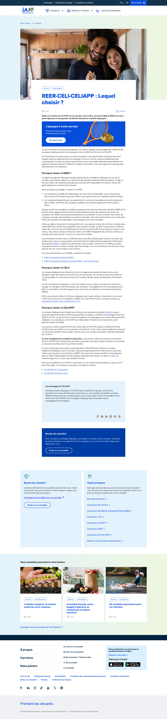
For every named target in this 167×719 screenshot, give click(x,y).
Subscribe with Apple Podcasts (111, 416)
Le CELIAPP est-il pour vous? (56, 373)
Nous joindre (29, 665)
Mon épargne (57, 88)
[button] (121, 3)
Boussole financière (97, 499)
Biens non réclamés (28, 680)
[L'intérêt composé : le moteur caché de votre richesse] (40, 580)
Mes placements (40, 599)
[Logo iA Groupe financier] (28, 13)
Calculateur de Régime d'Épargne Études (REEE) (109, 511)
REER (79, 177)
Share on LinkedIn (106, 416)
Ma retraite (124, 599)
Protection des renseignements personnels (88, 676)
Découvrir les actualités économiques (105, 540)
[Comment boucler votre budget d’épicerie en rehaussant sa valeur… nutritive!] (83, 580)
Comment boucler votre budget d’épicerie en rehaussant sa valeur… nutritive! (80, 608)
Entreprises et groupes (63, 3)
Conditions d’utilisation (119, 676)
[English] (127, 3)
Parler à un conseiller (59, 450)
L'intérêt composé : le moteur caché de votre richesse (40, 605)
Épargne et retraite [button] (80, 11)
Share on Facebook (98, 416)
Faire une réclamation (73, 652)
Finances (38, 23)
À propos (26, 649)
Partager (120, 111)
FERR (113, 355)
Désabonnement (41, 676)
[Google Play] (132, 664)
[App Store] (116, 664)
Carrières (26, 657)
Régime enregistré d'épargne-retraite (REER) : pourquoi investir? (71, 261)
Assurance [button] (55, 11)
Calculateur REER (96, 529)
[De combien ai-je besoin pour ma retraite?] (126, 580)
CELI (74, 272)
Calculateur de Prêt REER (99, 535)
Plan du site (25, 676)
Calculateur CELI (95, 517)
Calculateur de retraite (98, 505)
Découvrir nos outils (118, 655)
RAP (81, 224)
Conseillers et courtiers (84, 3)
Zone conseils (25, 23)
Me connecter (138, 2)
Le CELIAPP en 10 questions (56, 369)
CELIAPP (109, 312)
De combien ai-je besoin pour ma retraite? (125, 605)
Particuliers (48, 3)
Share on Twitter (102, 416)
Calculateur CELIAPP (97, 523)
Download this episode (119, 416)
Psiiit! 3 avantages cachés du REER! (59, 257)
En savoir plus (55, 140)
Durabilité (68, 668)
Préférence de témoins (61, 680)
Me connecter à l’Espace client (77, 657)
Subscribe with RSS (115, 416)
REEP (56, 243)
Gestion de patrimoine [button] (108, 11)
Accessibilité (60, 676)
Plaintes (44, 680)
